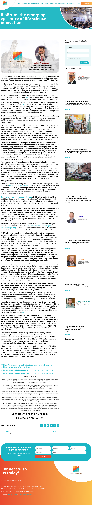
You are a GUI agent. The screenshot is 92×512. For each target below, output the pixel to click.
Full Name (69, 47)
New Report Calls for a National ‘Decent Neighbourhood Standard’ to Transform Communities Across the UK (78, 198)
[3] (23, 312)
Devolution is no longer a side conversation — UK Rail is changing (76, 285)
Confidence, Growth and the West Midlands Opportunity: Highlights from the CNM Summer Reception (78, 151)
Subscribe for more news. (74, 58)
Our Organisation (34, 3)
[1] (27, 97)
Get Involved (70, 3)
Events (42, 3)
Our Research (23, 3)
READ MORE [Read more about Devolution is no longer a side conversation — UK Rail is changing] (67, 290)
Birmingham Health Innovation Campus (16, 197)
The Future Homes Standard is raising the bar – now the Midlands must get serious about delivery (77, 242)
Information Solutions (26, 494)
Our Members (61, 3)
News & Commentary (51, 3)
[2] (23, 104)
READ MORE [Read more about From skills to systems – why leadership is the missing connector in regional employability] (67, 334)
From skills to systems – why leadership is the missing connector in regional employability (77, 328)
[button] (41, 425)
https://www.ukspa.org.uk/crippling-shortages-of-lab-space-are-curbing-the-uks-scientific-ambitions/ (27, 366)
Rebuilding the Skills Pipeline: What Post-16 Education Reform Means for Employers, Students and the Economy (78, 103)
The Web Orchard (12, 494)
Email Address (70, 53)
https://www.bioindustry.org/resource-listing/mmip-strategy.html (29, 370)
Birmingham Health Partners (20, 185)
